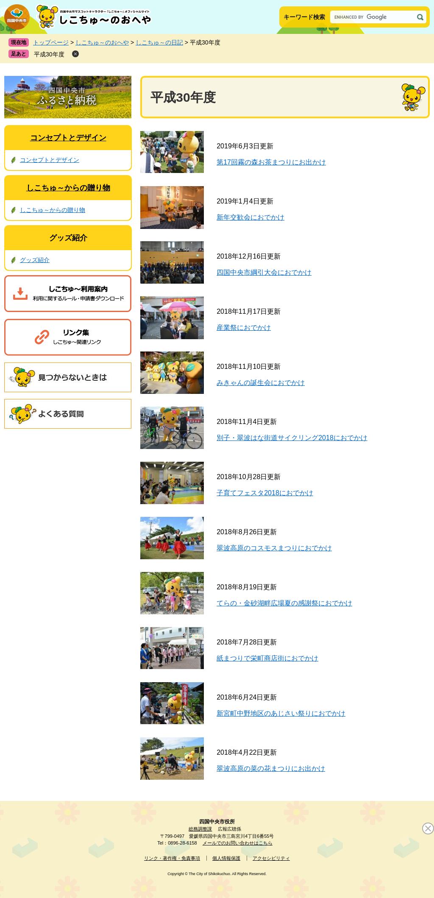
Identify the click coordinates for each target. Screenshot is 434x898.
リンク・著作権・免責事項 (172, 858)
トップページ (51, 42)
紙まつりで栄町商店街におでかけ (267, 658)
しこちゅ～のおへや (102, 42)
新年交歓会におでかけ (250, 217)
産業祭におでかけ (244, 327)
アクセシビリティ (271, 858)
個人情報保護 (226, 858)
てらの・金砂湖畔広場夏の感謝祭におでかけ (284, 603)
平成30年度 (49, 54)
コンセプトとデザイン (68, 138)
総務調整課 (200, 828)
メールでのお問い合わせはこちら (238, 842)
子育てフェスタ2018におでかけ (265, 492)
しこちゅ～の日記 (159, 42)
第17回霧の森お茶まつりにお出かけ (271, 162)
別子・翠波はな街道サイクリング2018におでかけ (292, 437)
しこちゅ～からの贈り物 (68, 188)
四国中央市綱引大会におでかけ (264, 272)
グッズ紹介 (68, 238)
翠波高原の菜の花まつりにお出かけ (271, 768)
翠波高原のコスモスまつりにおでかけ (274, 548)
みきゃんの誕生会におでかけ (261, 382)
